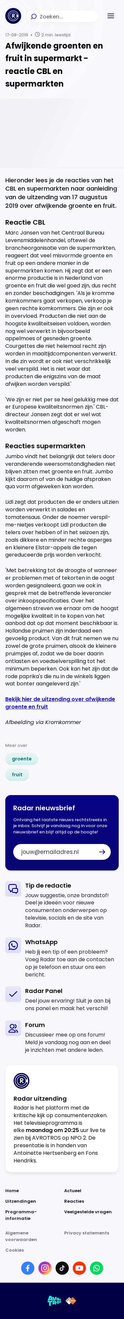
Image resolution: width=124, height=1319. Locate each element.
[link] (21, 759)
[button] (111, 16)
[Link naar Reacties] (91, 1201)
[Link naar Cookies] (62, 1250)
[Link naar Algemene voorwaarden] (32, 1236)
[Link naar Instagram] (45, 1268)
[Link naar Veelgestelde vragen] (91, 1215)
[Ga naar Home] (13, 16)
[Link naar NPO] (70, 1301)
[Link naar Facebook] (27, 1268)
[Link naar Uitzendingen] (32, 1201)
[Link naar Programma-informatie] (32, 1215)
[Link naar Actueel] (91, 1191)
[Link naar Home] (32, 1191)
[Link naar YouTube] (79, 1268)
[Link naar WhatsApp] (96, 1268)
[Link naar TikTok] (62, 1268)
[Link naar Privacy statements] (91, 1236)
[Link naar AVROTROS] (55, 1301)
